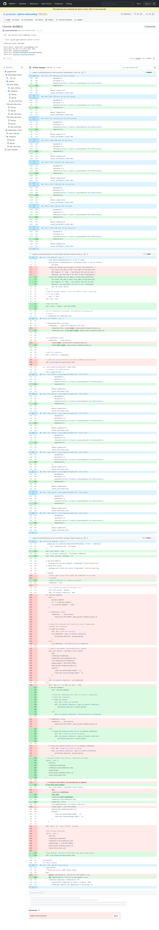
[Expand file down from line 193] (37, 887)
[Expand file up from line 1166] (38, 141)
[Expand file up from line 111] (37, 541)
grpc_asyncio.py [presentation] (16, 101)
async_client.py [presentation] (15, 88)
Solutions (23, 4)
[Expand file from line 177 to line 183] (37, 452)
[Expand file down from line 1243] (38, 183)
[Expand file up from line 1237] (38, 163)
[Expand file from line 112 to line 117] (37, 374)
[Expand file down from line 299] (38, 95)
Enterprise (60, 4)
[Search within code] (136, 67)
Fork (138, 14)
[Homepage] (4, 3)
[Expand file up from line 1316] (38, 185)
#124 (33, 35)
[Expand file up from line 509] (38, 98)
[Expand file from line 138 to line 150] (37, 413)
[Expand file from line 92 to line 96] (37, 318)
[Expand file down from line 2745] (38, 249)
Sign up (147, 4)
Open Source (47, 4)
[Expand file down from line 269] (37, 532)
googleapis (11, 14)
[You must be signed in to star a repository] (150, 14)
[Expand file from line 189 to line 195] (37, 472)
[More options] (154, 72)
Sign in (139, 4)
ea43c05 (138, 58)
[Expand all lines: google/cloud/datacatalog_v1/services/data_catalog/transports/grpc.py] (91, 538)
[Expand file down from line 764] (38, 139)
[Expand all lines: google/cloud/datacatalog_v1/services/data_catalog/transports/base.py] (91, 254)
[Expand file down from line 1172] (38, 161)
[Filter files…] (14, 67)
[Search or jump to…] (118, 3)
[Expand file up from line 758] (38, 120)
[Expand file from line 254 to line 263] (37, 513)
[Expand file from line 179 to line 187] (37, 865)
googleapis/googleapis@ (23, 54)
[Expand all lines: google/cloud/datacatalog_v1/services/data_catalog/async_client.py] (89, 72)
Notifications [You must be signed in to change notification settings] (126, 14)
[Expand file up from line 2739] (38, 229)
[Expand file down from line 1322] (38, 205)
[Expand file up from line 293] (38, 76)
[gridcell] (94, 76)
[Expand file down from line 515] (38, 117)
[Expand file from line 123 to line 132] (37, 394)
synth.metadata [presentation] (12, 150)
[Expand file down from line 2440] (38, 227)
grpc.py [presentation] (13, 97)
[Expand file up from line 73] (37, 257)
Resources (35, 4)
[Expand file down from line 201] (37, 491)
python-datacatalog (27, 14)
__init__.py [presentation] (12, 78)
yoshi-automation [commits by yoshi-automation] (11, 30)
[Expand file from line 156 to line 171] (37, 433)
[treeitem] (15, 109)
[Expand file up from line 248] (37, 494)
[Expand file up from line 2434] (38, 207)
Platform (13, 4)
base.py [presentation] (13, 94)
